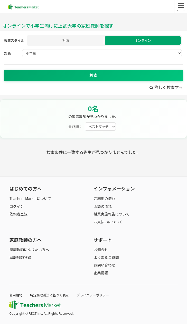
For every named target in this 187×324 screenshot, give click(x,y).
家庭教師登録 (20, 257)
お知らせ (100, 249)
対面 (65, 40)
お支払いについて (107, 222)
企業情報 (100, 273)
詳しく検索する (166, 87)
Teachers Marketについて (30, 198)
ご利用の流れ (104, 198)
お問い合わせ (104, 265)
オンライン (142, 40)
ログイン (16, 206)
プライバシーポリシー (93, 295)
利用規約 (15, 295)
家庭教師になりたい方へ (29, 249)
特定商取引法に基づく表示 (50, 295)
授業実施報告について (111, 214)
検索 (93, 75)
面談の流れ (102, 206)
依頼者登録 (18, 214)
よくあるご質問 (106, 257)
